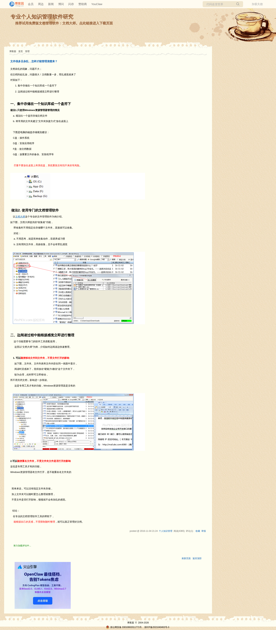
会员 (30, 4)
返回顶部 (197, 558)
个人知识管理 (165, 531)
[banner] (14, 4)
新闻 (51, 4)
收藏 (198, 531)
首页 (20, 51)
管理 (27, 51)
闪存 (71, 4)
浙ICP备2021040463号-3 (156, 627)
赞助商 (82, 4)
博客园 (12, 51)
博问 (61, 4)
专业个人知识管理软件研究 (41, 17)
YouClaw (96, 4)
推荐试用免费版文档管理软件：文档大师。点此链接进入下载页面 (64, 23)
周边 (41, 4)
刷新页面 (186, 558)
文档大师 (20, 216)
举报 (203, 531)
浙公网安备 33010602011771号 (124, 627)
